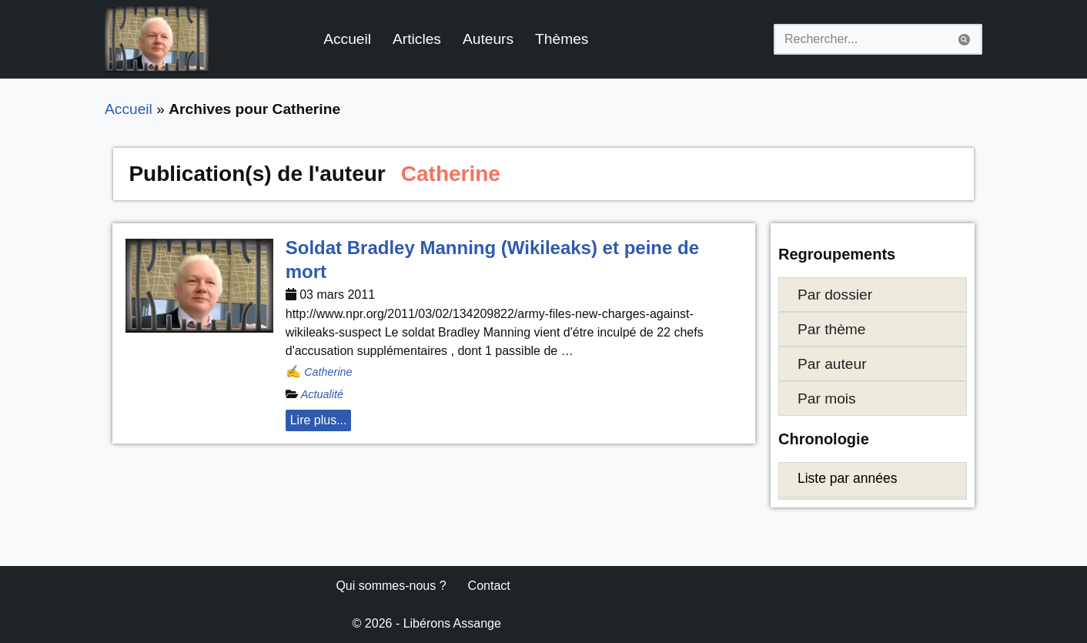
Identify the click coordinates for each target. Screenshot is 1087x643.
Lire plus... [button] (318, 420)
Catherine (328, 372)
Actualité (322, 394)
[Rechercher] (861, 39)
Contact (489, 585)
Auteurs (488, 39)
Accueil (347, 39)
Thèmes (561, 39)
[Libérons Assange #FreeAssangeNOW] (157, 39)
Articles (417, 39)
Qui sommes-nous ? (391, 585)
